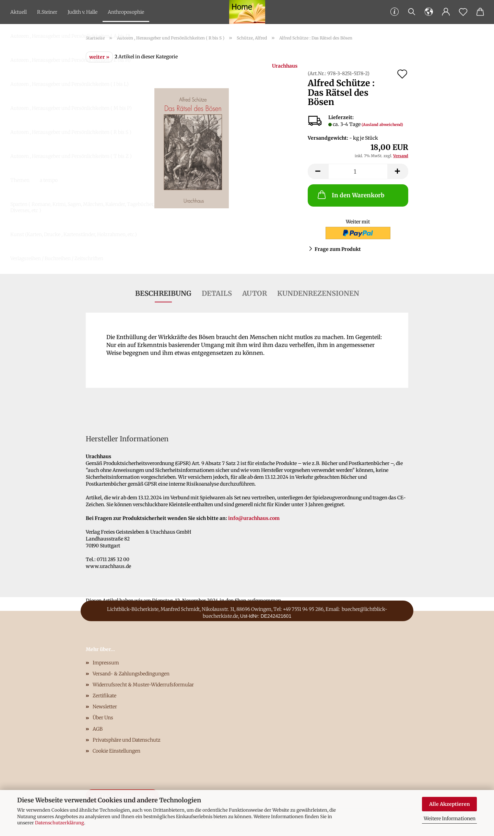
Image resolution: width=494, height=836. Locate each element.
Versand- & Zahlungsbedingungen (131, 674)
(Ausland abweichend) (382, 124)
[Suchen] (411, 12)
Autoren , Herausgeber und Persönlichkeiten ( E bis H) (70, 60)
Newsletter (105, 707)
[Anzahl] (358, 171)
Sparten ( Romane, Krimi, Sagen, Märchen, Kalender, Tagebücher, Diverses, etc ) (82, 207)
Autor (254, 293)
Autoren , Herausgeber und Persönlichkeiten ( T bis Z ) (71, 156)
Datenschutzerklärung (59, 823)
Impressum (106, 663)
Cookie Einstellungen (116, 751)
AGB (98, 729)
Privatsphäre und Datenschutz (127, 740)
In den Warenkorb (350, 194)
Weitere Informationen (449, 818)
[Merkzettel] (463, 12)
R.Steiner (47, 12)
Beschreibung (163, 293)
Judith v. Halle (82, 12)
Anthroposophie (126, 12)
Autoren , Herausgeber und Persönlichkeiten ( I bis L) (69, 84)
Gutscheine (23, 306)
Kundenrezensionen (318, 293)
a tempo (49, 180)
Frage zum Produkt (338, 249)
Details (217, 293)
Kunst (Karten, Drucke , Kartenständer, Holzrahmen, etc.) (73, 234)
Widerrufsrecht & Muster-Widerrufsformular (143, 685)
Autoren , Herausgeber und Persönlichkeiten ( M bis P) (71, 108)
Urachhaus (284, 66)
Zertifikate (104, 696)
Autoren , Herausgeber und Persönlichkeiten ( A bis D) (70, 36)
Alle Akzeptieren (449, 804)
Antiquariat (109, 282)
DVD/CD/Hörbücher (32, 282)
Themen (20, 180)
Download (75, 282)
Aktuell (18, 12)
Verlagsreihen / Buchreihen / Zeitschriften (56, 258)
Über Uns (103, 718)
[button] (428, 12)
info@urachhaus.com (254, 518)
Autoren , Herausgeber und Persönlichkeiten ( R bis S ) (70, 132)
